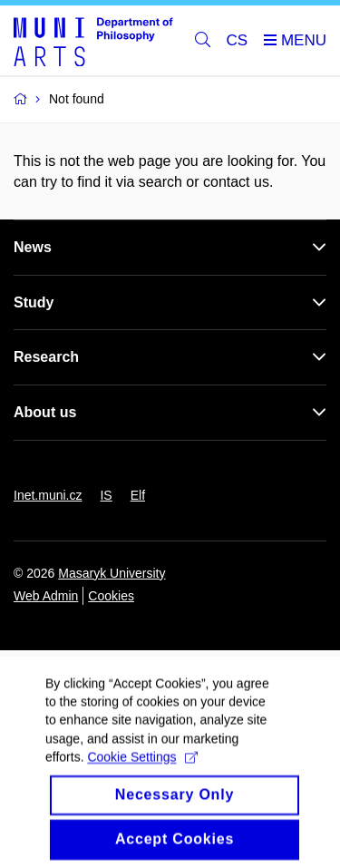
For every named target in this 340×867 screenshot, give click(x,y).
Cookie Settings (142, 771)
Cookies (111, 596)
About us (45, 412)
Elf (138, 495)
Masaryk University (111, 573)
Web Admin (46, 596)
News (33, 247)
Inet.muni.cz (48, 495)
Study (33, 302)
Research (46, 357)
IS (106, 495)
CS (237, 40)
